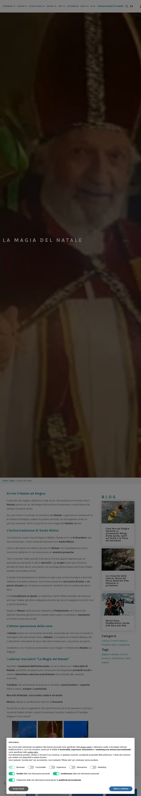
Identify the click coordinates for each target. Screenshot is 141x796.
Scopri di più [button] (18, 789)
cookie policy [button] (33, 752)
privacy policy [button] (86, 747)
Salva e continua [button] (120, 789)
